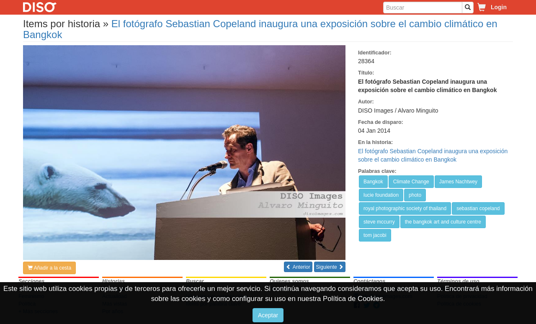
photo (415, 195)
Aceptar (268, 315)
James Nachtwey (458, 182)
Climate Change (411, 182)
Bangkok (373, 182)
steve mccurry (379, 222)
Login (499, 7)
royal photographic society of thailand (404, 208)
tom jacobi (375, 235)
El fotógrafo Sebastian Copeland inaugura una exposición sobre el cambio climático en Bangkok (260, 29)
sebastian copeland (478, 208)
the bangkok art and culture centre (443, 222)
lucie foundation (381, 195)
